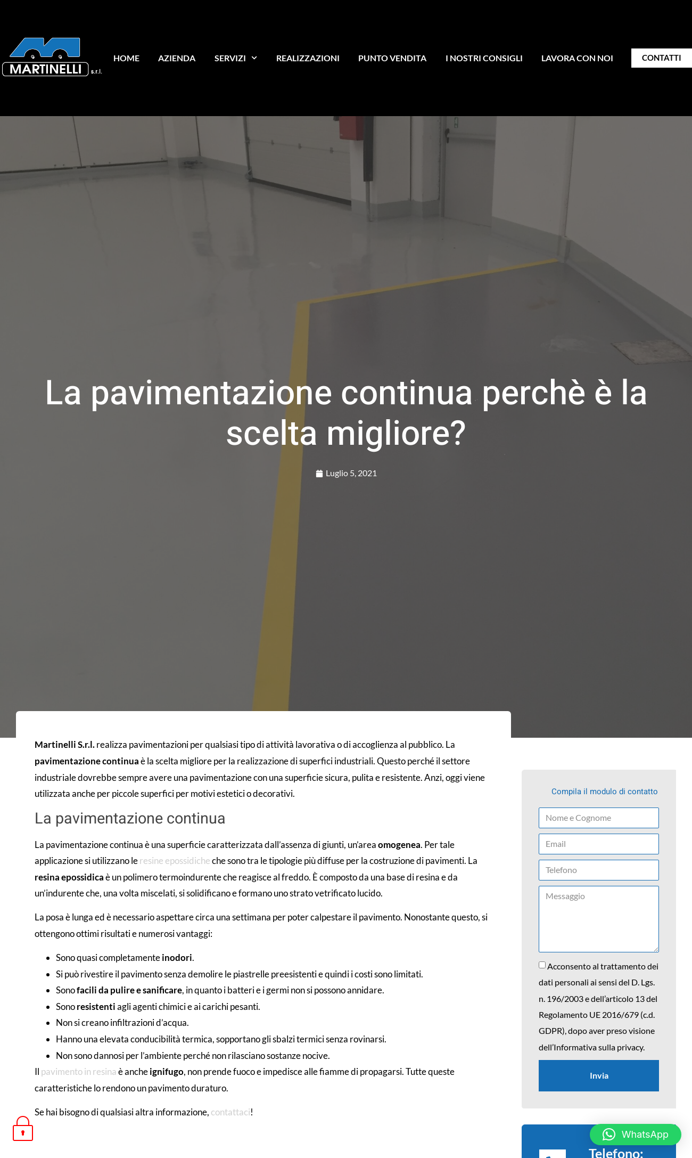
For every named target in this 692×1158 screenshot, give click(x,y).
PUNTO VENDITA (392, 58)
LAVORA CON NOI (577, 58)
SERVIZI (236, 58)
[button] (635, 1134)
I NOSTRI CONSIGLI (484, 58)
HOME (126, 58)
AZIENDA (176, 58)
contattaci (230, 1112)
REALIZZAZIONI (308, 58)
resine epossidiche (174, 860)
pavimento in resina (79, 1071)
